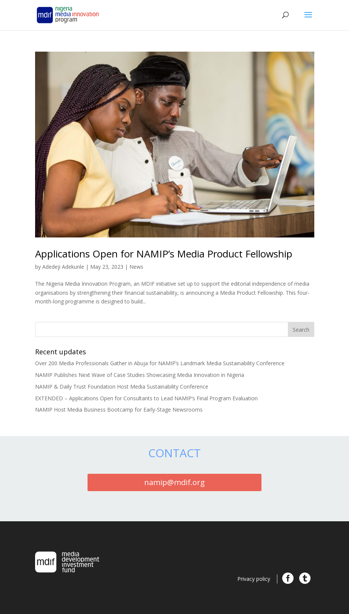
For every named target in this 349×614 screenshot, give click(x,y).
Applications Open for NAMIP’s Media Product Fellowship (163, 253)
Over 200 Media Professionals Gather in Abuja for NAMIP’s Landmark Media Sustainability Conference (159, 363)
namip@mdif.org (174, 482)
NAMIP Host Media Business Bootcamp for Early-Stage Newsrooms (119, 409)
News (136, 266)
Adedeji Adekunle (63, 266)
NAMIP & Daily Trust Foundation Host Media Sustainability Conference (121, 386)
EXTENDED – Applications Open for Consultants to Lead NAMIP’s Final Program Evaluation (146, 398)
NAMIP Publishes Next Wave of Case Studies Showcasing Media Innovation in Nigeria (139, 374)
